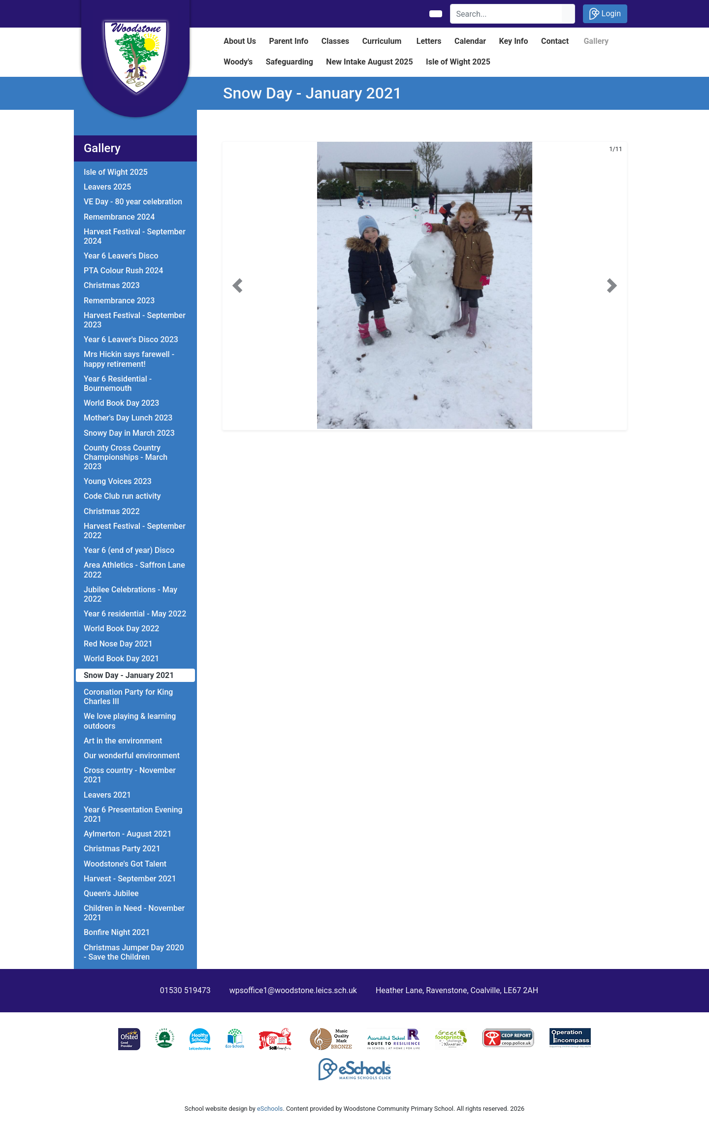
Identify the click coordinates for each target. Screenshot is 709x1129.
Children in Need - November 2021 (134, 912)
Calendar (470, 41)
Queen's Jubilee (111, 893)
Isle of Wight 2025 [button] (458, 61)
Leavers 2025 (107, 187)
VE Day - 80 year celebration (133, 201)
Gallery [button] (596, 41)
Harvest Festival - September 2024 (135, 236)
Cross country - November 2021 (130, 775)
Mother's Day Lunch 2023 (128, 417)
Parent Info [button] (288, 41)
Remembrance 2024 (119, 217)
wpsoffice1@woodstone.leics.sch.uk (293, 990)
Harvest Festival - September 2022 (135, 530)
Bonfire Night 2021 (117, 932)
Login (605, 14)
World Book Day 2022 (121, 628)
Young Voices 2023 (118, 481)
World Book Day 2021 (121, 658)
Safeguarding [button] (289, 61)
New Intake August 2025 (369, 61)
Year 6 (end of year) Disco (129, 550)
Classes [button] (336, 41)
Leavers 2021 (107, 795)
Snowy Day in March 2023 (129, 433)
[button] (237, 285)
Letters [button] (429, 41)
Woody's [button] (238, 61)
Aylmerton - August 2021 (128, 834)
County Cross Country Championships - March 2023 (125, 457)
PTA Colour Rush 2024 (123, 270)
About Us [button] (240, 41)
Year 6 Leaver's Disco (121, 255)
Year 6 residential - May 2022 (135, 613)
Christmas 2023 (112, 285)
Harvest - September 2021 (130, 878)
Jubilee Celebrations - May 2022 (130, 594)
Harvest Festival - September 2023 (135, 320)
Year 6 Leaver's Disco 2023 (131, 339)
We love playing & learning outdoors (130, 720)
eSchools (270, 1108)
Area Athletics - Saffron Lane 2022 (134, 569)
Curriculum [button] (382, 41)
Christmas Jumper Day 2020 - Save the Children (134, 952)
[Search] (506, 13)
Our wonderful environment (132, 755)
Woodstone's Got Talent (125, 864)
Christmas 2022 (112, 511)
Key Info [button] (513, 41)
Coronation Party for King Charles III (128, 696)
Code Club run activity (122, 496)
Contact (555, 41)
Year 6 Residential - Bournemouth (118, 383)
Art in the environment (123, 740)
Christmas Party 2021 (122, 848)
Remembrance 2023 (119, 300)
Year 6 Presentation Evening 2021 (133, 814)
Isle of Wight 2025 (116, 172)
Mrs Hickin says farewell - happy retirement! (129, 359)
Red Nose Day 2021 (118, 643)
